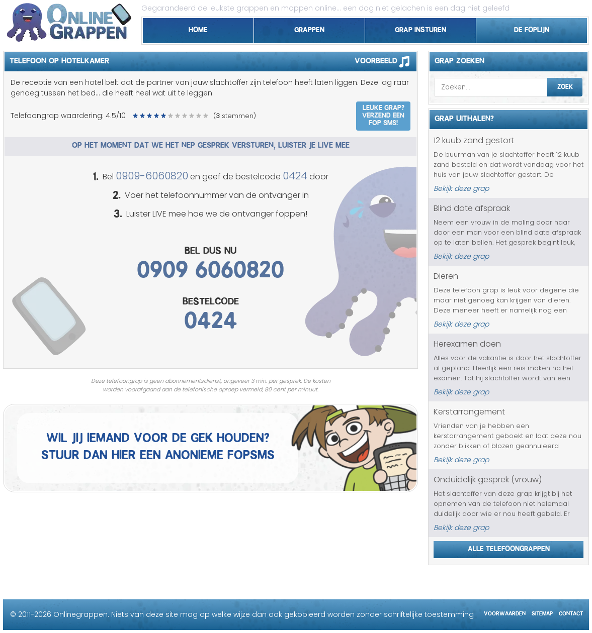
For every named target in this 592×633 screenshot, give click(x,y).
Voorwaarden (505, 612)
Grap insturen (420, 28)
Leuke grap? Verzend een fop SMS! (383, 114)
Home (198, 28)
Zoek (565, 85)
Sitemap (542, 612)
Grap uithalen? (464, 117)
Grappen (309, 28)
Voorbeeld (385, 61)
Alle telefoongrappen (509, 547)
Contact (571, 612)
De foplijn (531, 28)
